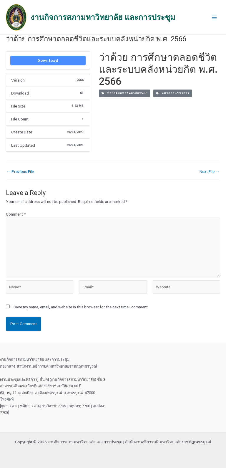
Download (48, 60)
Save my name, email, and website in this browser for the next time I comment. (81, 307)
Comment (16, 214)
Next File (210, 172)
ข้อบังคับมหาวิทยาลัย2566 (124, 93)
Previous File (20, 172)
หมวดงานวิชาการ (172, 93)
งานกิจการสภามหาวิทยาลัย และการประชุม (103, 17)
